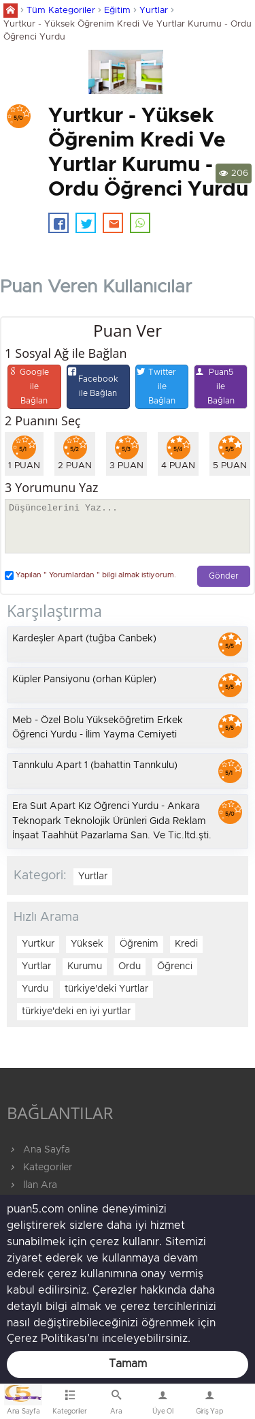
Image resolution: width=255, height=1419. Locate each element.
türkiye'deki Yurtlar (106, 989)
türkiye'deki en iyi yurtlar (76, 1011)
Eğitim (117, 10)
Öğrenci (174, 966)
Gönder (224, 576)
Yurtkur (38, 944)
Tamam (128, 1363)
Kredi (186, 944)
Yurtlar (153, 10)
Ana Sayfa (38, 1150)
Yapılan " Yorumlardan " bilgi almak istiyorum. (90, 575)
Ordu (129, 966)
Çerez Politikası (47, 1338)
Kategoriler (39, 1167)
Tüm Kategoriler (61, 10)
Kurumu (84, 966)
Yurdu (35, 989)
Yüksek (87, 944)
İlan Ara (32, 1185)
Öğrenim (139, 944)
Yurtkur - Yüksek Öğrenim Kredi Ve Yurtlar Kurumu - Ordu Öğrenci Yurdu (127, 31)
